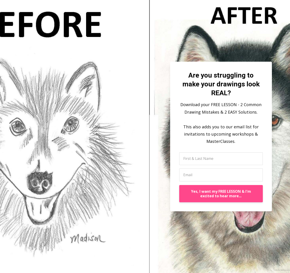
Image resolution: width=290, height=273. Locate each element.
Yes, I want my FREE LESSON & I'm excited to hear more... (221, 193)
